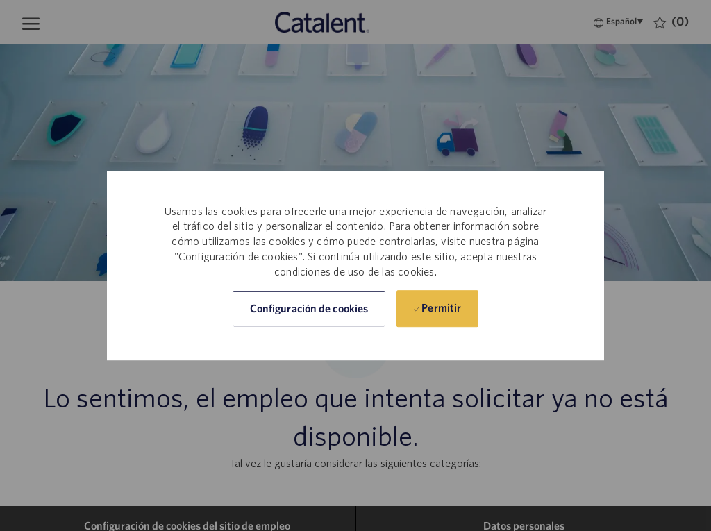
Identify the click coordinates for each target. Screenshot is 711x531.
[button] (309, 308)
